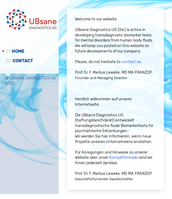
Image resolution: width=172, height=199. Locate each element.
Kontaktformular (123, 158)
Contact (19, 60)
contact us (131, 62)
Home (14, 51)
